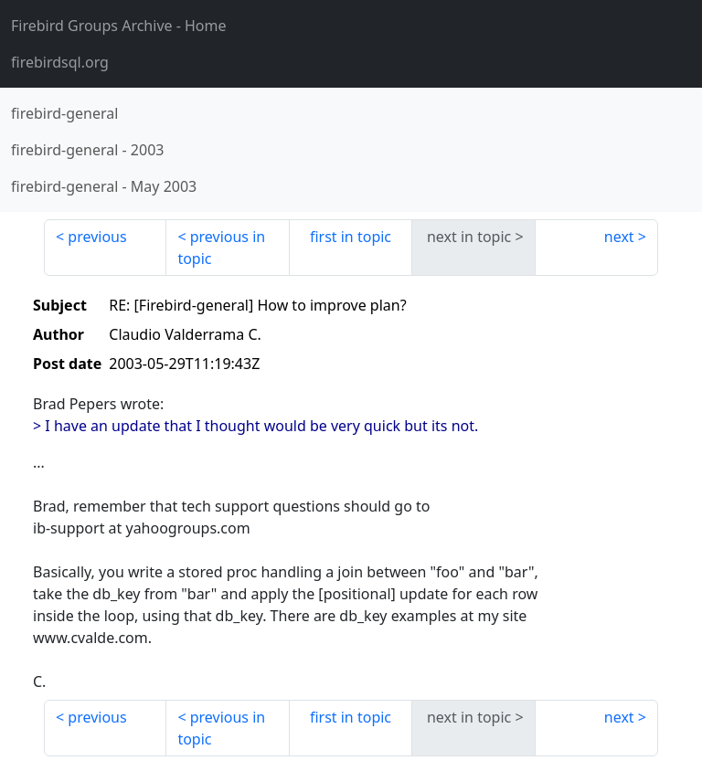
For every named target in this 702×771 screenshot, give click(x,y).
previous (97, 237)
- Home (119, 26)
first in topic (350, 237)
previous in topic (221, 248)
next (619, 237)
